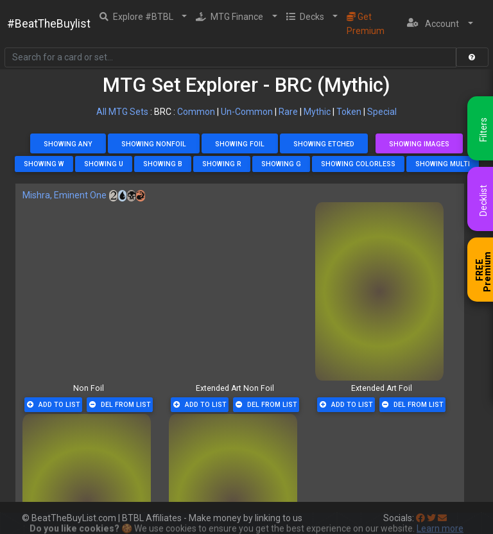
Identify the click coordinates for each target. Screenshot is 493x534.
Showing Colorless (358, 164)
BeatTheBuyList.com (73, 518)
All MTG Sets (122, 112)
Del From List (120, 405)
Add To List (53, 405)
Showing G (281, 164)
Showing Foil (239, 144)
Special (382, 112)
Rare (288, 112)
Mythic (317, 112)
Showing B (162, 164)
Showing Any (68, 144)
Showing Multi (442, 164)
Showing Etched (323, 144)
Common (196, 112)
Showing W (44, 164)
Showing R (221, 164)
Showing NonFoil (153, 144)
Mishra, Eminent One (64, 195)
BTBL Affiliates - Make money (212, 518)
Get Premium (366, 24)
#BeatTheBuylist (49, 23)
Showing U (103, 164)
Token (348, 112)
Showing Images (419, 144)
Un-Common (247, 112)
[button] (143, 16)
